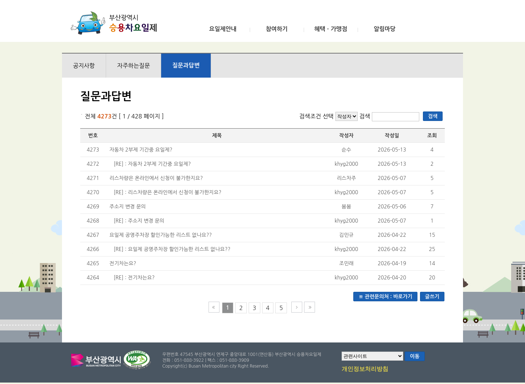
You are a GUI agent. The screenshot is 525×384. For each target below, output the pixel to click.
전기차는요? (122, 263)
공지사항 (84, 65)
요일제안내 (222, 29)
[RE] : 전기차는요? (134, 277)
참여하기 (277, 29)
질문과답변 (185, 65)
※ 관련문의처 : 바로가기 (385, 296)
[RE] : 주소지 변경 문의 (139, 220)
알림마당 (385, 29)
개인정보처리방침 (365, 369)
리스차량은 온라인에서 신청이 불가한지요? (156, 178)
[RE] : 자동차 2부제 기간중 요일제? (152, 163)
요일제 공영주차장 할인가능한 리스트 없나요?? (160, 235)
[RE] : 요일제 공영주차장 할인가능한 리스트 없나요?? (172, 249)
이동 (414, 356)
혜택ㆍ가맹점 (330, 29)
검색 (365, 116)
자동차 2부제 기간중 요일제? (140, 149)
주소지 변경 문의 (127, 206)
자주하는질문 (133, 65)
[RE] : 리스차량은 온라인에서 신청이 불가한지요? (167, 192)
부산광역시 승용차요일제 (116, 23)
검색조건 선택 (316, 116)
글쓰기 (432, 296)
